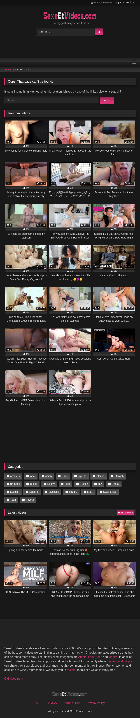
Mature (73, 491)
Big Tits (81, 475)
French (83, 483)
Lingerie (33, 491)
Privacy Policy (96, 702)
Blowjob (118, 475)
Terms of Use (71, 702)
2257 (38, 702)
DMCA (52, 702)
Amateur (15, 475)
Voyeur (14, 498)
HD (99, 483)
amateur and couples (120, 660)
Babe (64, 475)
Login (118, 2)
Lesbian (14, 491)
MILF (89, 491)
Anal (32, 475)
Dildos (33, 483)
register (71, 668)
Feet (66, 483)
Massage (53, 491)
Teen (128, 491)
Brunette (15, 483)
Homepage (10, 69)
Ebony (50, 483)
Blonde (100, 475)
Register (130, 2)
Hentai (114, 483)
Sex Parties (109, 491)
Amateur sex (86, 655)
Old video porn (13, 677)
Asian (48, 475)
